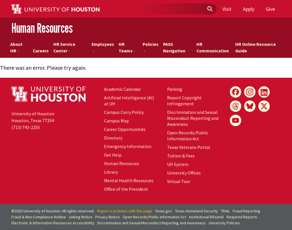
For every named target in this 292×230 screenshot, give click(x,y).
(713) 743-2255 (25, 127)
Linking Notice (80, 216)
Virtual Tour (178, 181)
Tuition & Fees (181, 156)
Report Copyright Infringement (184, 100)
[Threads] (235, 106)
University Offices (184, 173)
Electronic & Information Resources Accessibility (52, 222)
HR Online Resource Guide (255, 48)
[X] (264, 106)
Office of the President (126, 189)
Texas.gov (163, 210)
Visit (227, 9)
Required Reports (242, 216)
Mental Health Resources (128, 180)
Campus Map (116, 121)
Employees (103, 47)
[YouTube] (235, 120)
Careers (41, 51)
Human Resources (42, 28)
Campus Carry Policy (124, 112)
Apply (248, 9)
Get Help (112, 155)
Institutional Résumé (206, 216)
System (177, 164)
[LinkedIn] (264, 92)
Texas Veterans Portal (188, 147)
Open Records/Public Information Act (187, 135)
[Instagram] (250, 92)
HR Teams (127, 48)
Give (270, 9)
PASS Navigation (174, 48)
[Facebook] (235, 92)
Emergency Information (127, 146)
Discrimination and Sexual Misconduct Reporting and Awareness (192, 118)
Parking (174, 89)
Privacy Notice (107, 216)
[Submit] (209, 9)
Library (111, 172)
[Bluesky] (250, 106)
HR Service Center (64, 48)
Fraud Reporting (246, 210)
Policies (151, 47)
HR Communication (212, 48)
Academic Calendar (122, 89)
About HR (16, 48)
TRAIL (225, 210)
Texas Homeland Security (196, 210)
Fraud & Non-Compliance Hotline (38, 216)
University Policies (224, 222)
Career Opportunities (125, 129)
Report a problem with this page (124, 210)
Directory (113, 138)
